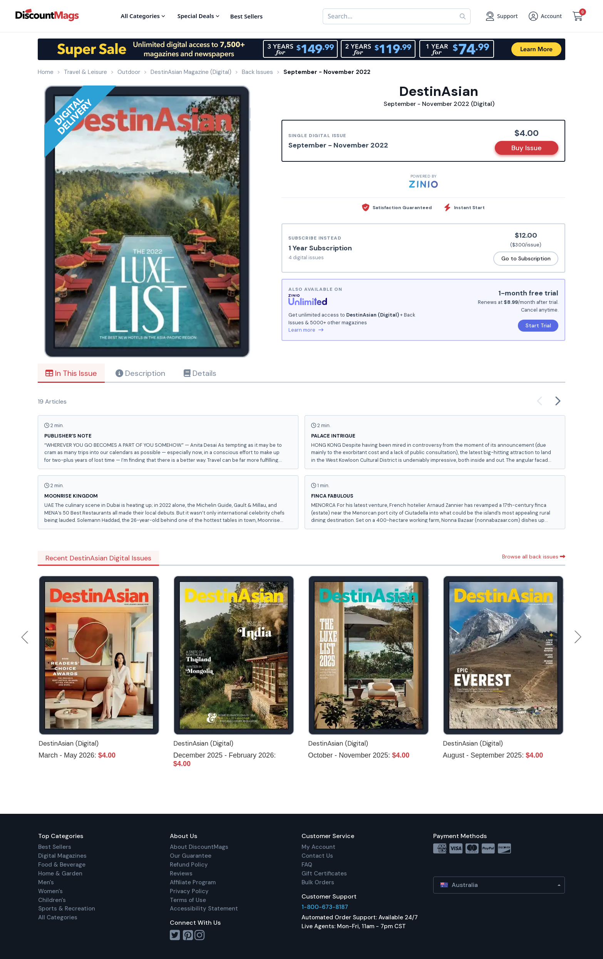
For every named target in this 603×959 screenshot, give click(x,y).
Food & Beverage (61, 864)
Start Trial (538, 325)
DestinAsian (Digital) (69, 743)
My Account (318, 847)
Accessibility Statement (204, 908)
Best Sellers (54, 847)
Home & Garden (60, 873)
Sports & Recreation (66, 908)
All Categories (57, 917)
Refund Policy (189, 864)
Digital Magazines (62, 856)
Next (578, 637)
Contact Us (317, 856)
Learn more (305, 330)
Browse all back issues (533, 556)
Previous (25, 637)
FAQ (307, 864)
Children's (52, 900)
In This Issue (71, 373)
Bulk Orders (318, 882)
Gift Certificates (324, 873)
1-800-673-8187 (325, 907)
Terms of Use (188, 900)
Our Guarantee (190, 856)
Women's (50, 891)
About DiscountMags (199, 847)
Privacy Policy (189, 891)
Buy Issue (526, 148)
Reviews (181, 873)
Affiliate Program (193, 882)
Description (140, 373)
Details (200, 373)
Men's (46, 882)
